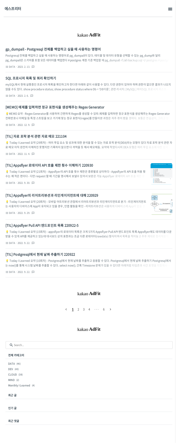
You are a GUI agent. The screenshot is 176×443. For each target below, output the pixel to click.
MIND (14, 380)
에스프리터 (13, 8)
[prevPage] (66, 309)
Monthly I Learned (22, 385)
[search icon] (11, 345)
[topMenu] (170, 9)
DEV (14, 369)
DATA (15, 363)
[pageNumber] (73, 309)
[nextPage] (110, 309)
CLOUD (16, 374)
